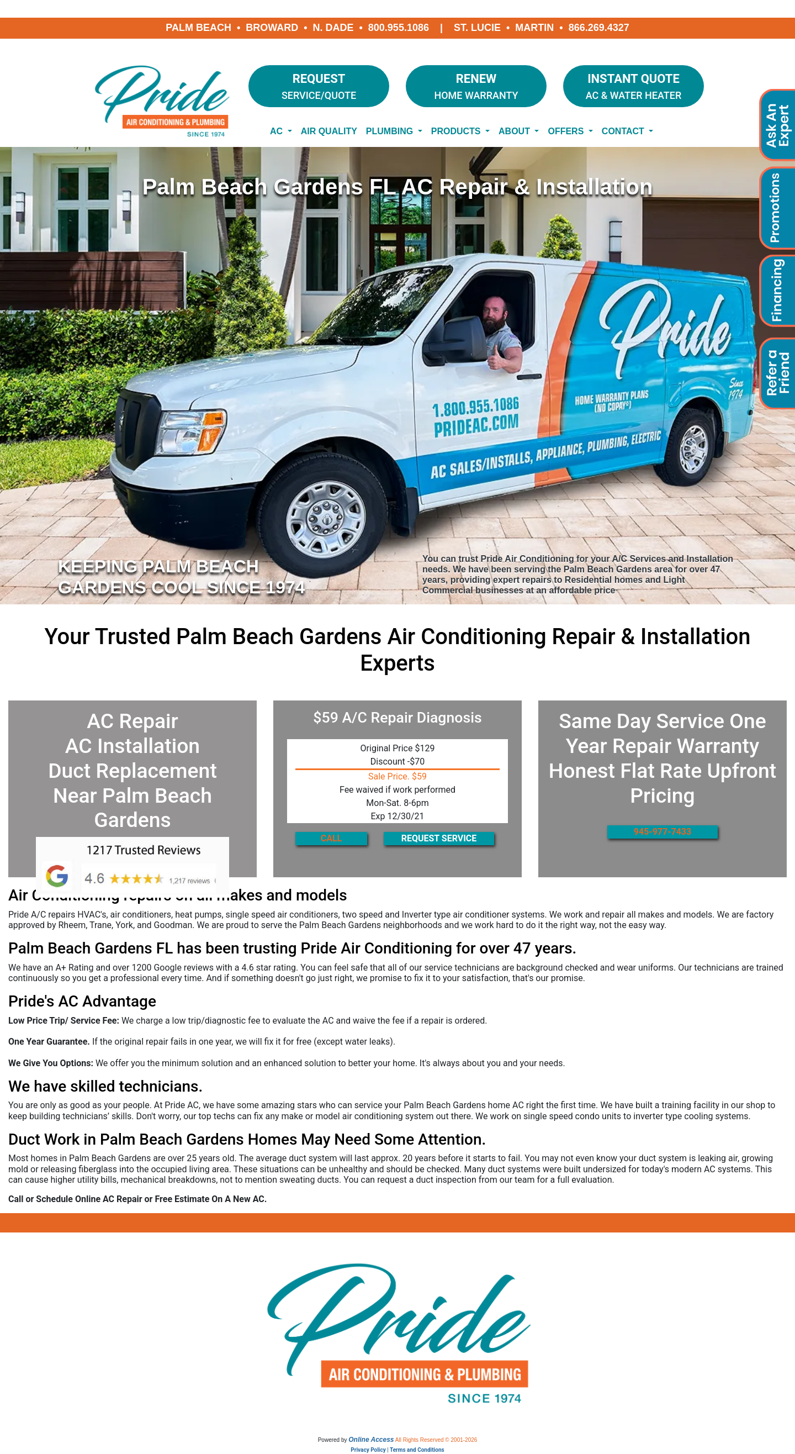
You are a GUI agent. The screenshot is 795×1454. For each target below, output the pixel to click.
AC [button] (277, 131)
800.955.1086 (398, 27)
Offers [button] (567, 131)
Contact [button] (624, 131)
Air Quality (329, 131)
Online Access (371, 1440)
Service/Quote (319, 85)
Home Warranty (476, 85)
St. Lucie (477, 27)
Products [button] (457, 131)
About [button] (515, 131)
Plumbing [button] (391, 131)
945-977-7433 (662, 831)
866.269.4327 (599, 27)
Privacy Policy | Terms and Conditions (397, 1450)
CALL (331, 838)
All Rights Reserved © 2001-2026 (436, 1440)
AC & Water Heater (633, 85)
